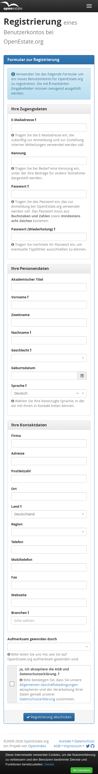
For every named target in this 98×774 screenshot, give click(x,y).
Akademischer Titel (27, 279)
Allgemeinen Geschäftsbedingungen (49, 684)
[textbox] (49, 620)
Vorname (19, 297)
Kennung (18, 153)
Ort (14, 488)
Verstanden (81, 770)
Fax (14, 577)
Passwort (20, 186)
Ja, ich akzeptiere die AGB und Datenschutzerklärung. (44, 671)
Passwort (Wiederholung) (33, 229)
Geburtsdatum (23, 368)
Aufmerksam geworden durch (32, 639)
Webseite (19, 595)
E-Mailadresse (23, 119)
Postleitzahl (21, 471)
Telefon (17, 542)
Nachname (21, 332)
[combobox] (49, 358)
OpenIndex (37, 746)
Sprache (19, 385)
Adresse (17, 453)
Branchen (20, 612)
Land (16, 506)
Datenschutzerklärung (37, 699)
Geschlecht (21, 350)
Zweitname (20, 314)
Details (49, 764)
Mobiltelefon (21, 559)
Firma (16, 435)
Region (16, 524)
